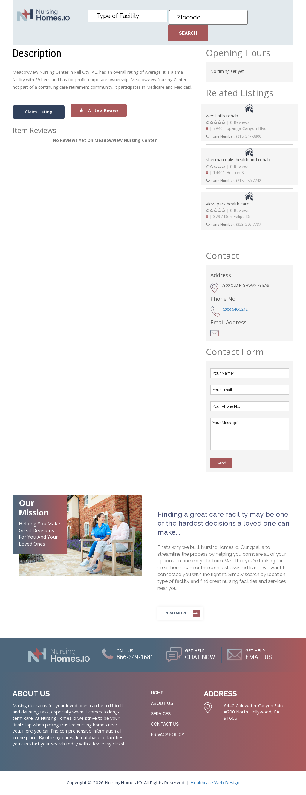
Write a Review (98, 110)
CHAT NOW (200, 657)
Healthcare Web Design (214, 782)
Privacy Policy (167, 734)
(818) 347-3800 (248, 136)
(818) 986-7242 (248, 180)
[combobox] (128, 16)
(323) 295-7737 (248, 224)
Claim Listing (38, 112)
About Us (162, 703)
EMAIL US (259, 657)
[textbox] (129, 15)
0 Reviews (240, 122)
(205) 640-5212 (235, 309)
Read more (175, 613)
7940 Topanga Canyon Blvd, (240, 128)
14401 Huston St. (229, 172)
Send (221, 463)
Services (161, 713)
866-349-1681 (134, 657)
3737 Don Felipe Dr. (232, 216)
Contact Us (165, 724)
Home (157, 692)
